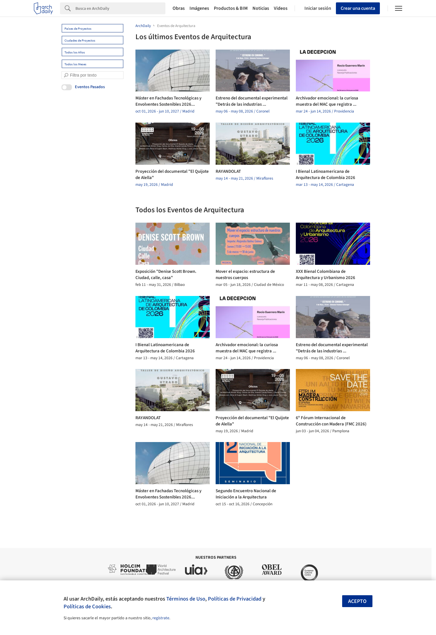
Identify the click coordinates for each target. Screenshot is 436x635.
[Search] (120, 8)
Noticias (260, 8)
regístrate (160, 618)
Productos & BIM (231, 8)
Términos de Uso (185, 599)
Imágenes (199, 8)
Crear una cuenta (358, 8)
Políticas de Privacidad (234, 599)
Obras (179, 8)
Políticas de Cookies (87, 606)
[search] (66, 75)
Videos (280, 8)
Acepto (357, 601)
